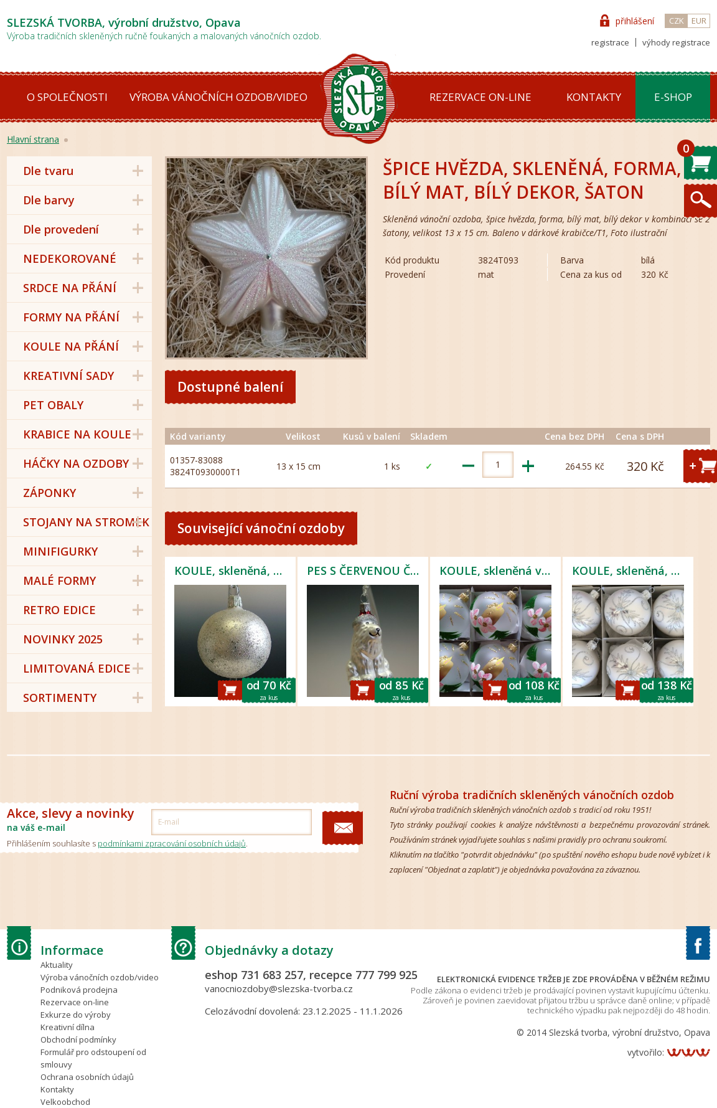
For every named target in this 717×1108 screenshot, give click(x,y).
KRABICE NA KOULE (77, 434)
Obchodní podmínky (78, 1039)
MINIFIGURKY (60, 551)
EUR (698, 20)
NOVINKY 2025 (63, 639)
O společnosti (67, 97)
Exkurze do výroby (75, 1014)
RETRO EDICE (59, 609)
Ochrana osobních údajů (87, 1076)
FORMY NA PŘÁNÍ (71, 317)
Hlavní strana (33, 139)
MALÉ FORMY (59, 580)
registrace (610, 42)
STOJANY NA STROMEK (86, 521)
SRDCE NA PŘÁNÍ (69, 287)
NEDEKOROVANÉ (69, 258)
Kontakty (593, 97)
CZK (676, 20)
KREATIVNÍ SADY (68, 375)
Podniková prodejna (79, 989)
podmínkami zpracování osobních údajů (172, 843)
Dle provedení (61, 229)
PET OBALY (53, 404)
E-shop (673, 97)
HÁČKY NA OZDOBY (76, 463)
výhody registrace (676, 42)
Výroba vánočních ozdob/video (218, 97)
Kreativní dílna (67, 1027)
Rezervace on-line (480, 97)
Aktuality (56, 964)
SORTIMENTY (59, 697)
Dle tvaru (48, 170)
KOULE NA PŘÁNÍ (71, 346)
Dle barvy (49, 199)
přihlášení (635, 21)
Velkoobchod (65, 1101)
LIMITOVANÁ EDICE (77, 668)
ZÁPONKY (49, 492)
